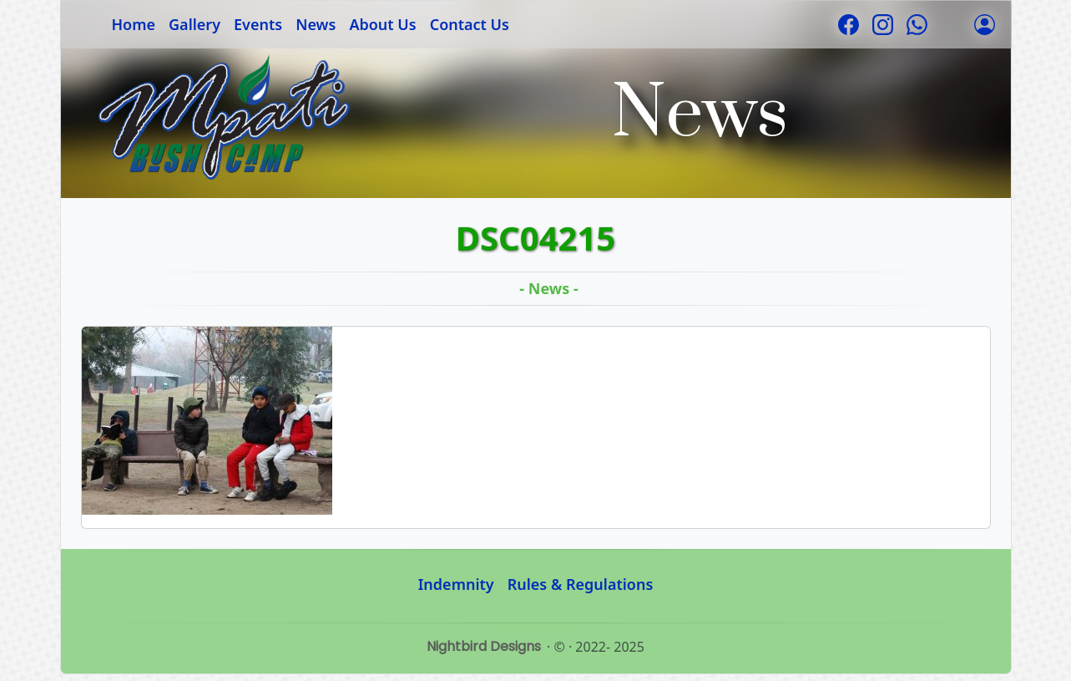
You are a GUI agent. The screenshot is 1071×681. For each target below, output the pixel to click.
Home (134, 24)
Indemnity (456, 584)
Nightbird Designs (484, 646)
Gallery (194, 24)
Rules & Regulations (581, 584)
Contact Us (469, 24)
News (316, 24)
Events (258, 24)
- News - (548, 288)
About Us (382, 24)
